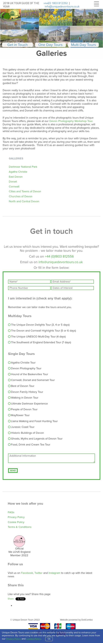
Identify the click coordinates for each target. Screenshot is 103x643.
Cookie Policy (16, 522)
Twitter (38, 573)
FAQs (11, 512)
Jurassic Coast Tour (21, 427)
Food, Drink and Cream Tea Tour (29, 444)
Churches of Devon (20, 196)
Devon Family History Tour (25, 392)
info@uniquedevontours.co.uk (60, 262)
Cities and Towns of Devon (25, 191)
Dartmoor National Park (23, 167)
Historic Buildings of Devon (26, 433)
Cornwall (14, 186)
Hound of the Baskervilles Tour (28, 374)
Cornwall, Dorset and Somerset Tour (31, 380)
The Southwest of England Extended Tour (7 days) (39, 342)
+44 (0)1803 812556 (59, 256)
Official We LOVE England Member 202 (19, 552)
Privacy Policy (16, 517)
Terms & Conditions (19, 527)
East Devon (16, 177)
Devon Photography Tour (25, 368)
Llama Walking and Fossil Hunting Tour (33, 421)
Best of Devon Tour (21, 386)
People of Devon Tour (23, 409)
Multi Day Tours (83, 45)
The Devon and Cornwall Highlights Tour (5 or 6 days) (42, 330)
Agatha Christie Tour (22, 362)
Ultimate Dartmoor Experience (28, 403)
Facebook (27, 573)
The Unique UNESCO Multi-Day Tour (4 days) (37, 336)
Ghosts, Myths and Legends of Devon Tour (35, 438)
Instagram (54, 573)
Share (11, 598)
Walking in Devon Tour (23, 397)
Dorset (13, 181)
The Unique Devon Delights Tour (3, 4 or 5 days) (39, 325)
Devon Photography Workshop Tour (70, 121)
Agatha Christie (18, 172)
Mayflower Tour (19, 415)
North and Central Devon (24, 201)
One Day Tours (50, 45)
